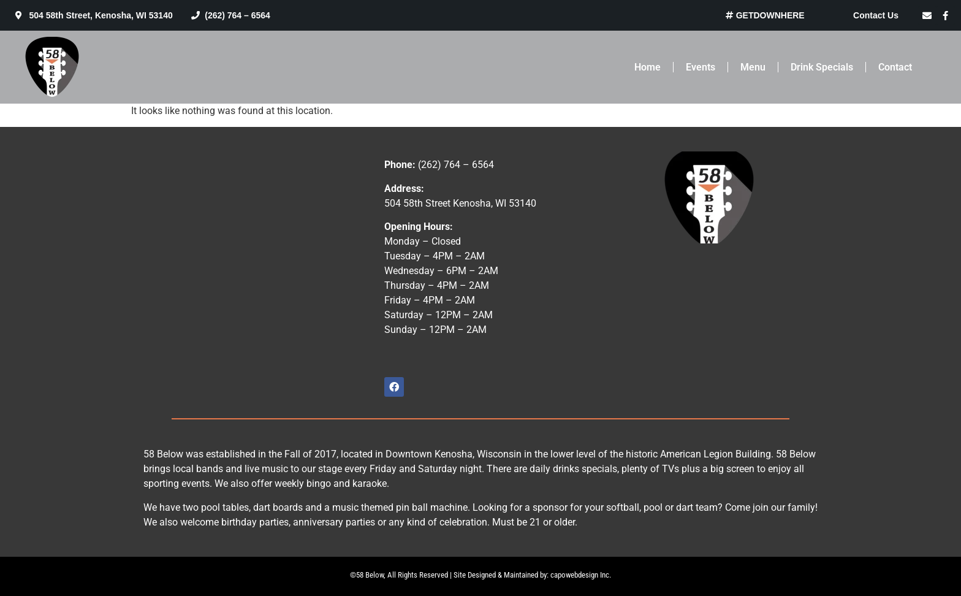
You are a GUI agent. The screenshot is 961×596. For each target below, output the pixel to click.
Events (700, 67)
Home (647, 67)
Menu (752, 67)
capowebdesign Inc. (580, 574)
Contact (895, 67)
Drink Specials (822, 67)
